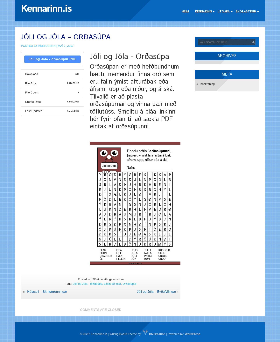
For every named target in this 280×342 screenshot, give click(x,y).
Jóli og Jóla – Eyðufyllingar (156, 292)
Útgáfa (224, 12)
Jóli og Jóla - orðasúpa (87, 283)
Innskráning (207, 84)
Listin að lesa (112, 283)
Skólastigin (246, 12)
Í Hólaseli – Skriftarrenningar (46, 292)
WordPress (192, 334)
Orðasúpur (129, 283)
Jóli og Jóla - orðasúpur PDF (52, 59)
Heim (185, 12)
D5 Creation (154, 334)
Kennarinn (203, 12)
